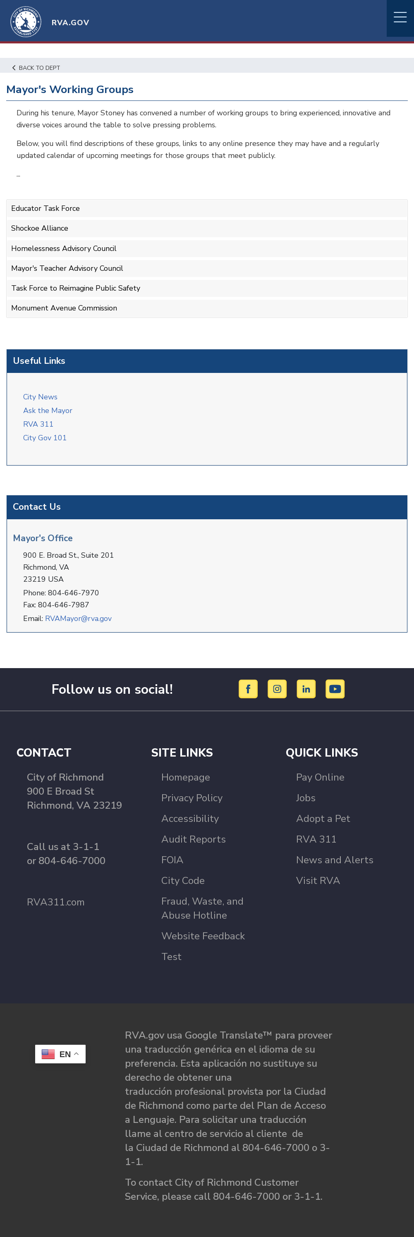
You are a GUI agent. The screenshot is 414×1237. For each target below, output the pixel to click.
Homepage (185, 775)
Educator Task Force (46, 208)
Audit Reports (193, 837)
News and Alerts (334, 857)
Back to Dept (37, 68)
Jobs (306, 795)
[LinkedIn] (307, 687)
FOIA (172, 857)
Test (171, 954)
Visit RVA (318, 878)
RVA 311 (38, 422)
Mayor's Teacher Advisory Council (68, 267)
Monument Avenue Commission (65, 307)
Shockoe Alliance (40, 228)
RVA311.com (56, 900)
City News (40, 395)
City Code (183, 878)
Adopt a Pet (323, 816)
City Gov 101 (45, 436)
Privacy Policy (192, 795)
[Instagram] (278, 687)
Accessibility (190, 816)
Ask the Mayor (47, 409)
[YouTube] (335, 687)
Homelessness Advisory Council (65, 248)
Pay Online (320, 775)
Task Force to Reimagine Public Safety (76, 287)
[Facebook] (249, 687)
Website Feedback (203, 934)
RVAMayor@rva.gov (79, 616)
